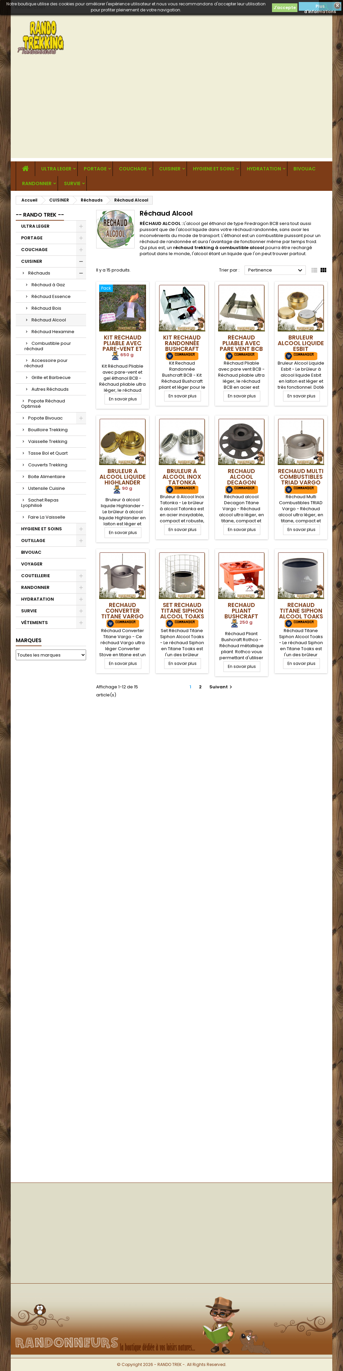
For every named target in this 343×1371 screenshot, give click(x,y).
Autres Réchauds (50, 389)
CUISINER (170, 168)
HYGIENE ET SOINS (213, 168)
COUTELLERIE (35, 576)
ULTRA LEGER (56, 168)
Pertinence (276, 270)
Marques (29, 640)
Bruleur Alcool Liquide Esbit (301, 343)
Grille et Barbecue (51, 377)
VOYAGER (32, 564)
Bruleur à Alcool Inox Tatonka (181, 476)
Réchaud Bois (46, 308)
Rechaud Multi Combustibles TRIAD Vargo (301, 476)
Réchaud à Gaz (48, 285)
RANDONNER (37, 183)
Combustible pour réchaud (47, 346)
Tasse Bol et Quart (48, 453)
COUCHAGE (133, 168)
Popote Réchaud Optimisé (43, 403)
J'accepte (285, 7)
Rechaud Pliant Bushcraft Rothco (241, 613)
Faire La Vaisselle (46, 517)
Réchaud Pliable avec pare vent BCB (241, 343)
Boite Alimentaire (46, 476)
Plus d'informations (320, 7)
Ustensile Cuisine (46, 488)
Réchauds (39, 273)
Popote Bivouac (45, 418)
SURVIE (72, 183)
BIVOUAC (304, 168)
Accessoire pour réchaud (46, 363)
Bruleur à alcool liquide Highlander (122, 476)
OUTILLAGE (33, 540)
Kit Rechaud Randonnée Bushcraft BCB (182, 346)
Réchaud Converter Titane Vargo (122, 610)
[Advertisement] (171, 111)
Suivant (221, 687)
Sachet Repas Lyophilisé (40, 503)
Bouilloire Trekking (48, 430)
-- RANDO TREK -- (40, 215)
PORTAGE (95, 168)
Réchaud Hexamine (52, 331)
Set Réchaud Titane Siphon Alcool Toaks (182, 610)
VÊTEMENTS (34, 622)
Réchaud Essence (51, 296)
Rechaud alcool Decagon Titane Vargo (241, 479)
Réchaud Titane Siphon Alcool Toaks (301, 610)
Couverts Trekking (47, 465)
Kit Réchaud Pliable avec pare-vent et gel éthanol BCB (122, 348)
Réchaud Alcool (48, 320)
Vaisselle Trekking (47, 441)
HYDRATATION (264, 168)
